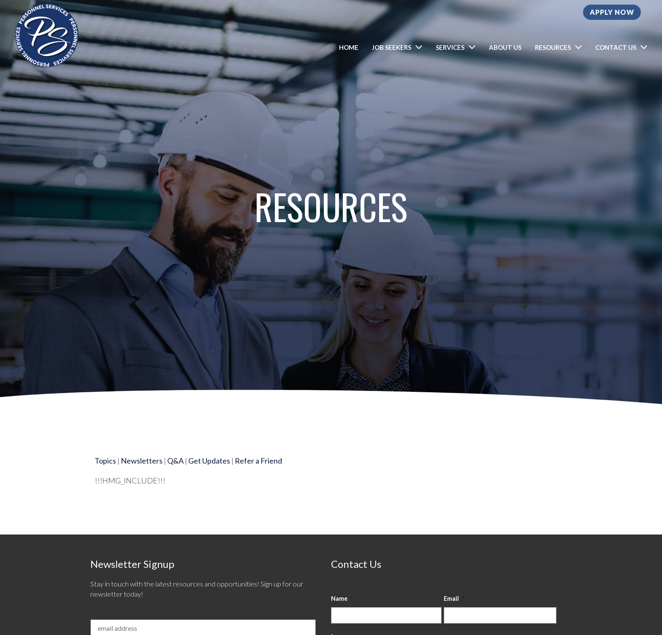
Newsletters (142, 471)
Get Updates (209, 471)
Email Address (114, 614)
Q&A (175, 471)
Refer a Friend (258, 471)
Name (342, 598)
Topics (105, 471)
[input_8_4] (500, 615)
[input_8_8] (386, 615)
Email (454, 598)
